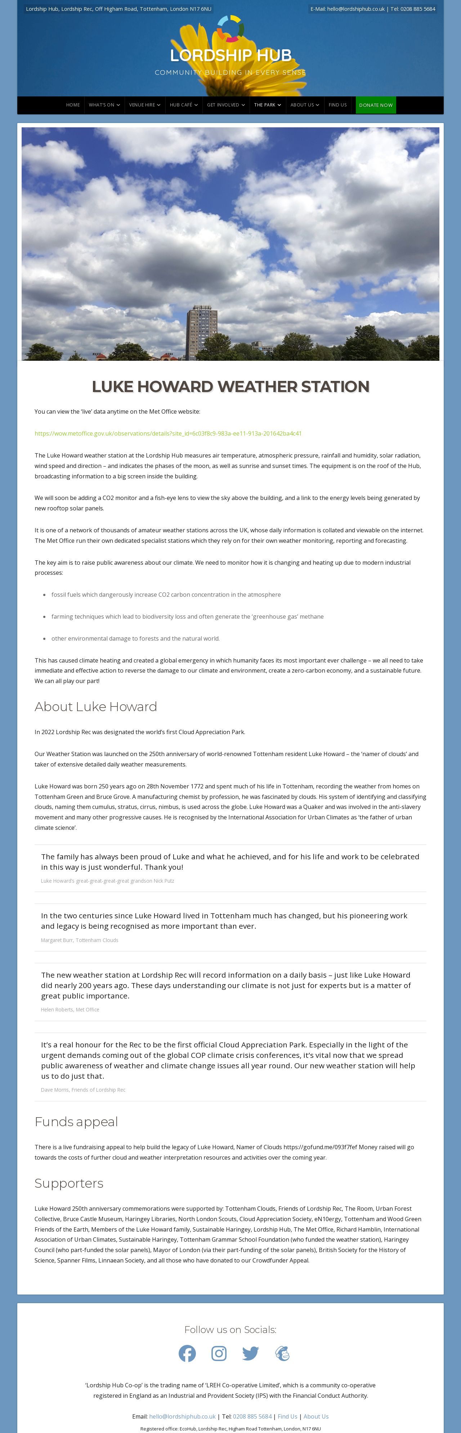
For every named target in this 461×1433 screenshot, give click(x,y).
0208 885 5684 (417, 8)
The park (265, 105)
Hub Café (181, 105)
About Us (302, 105)
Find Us (287, 1416)
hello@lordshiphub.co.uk (356, 8)
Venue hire (142, 105)
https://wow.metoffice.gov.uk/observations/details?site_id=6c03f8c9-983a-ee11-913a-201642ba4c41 (168, 433)
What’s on (101, 105)
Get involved (223, 105)
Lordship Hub (231, 54)
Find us (337, 105)
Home (73, 105)
